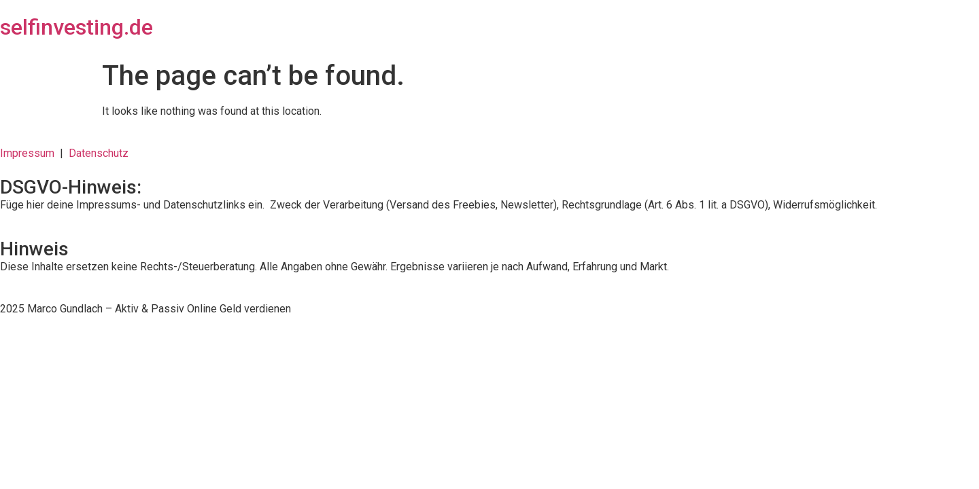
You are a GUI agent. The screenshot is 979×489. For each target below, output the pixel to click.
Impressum (30, 153)
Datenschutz (98, 153)
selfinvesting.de (76, 27)
